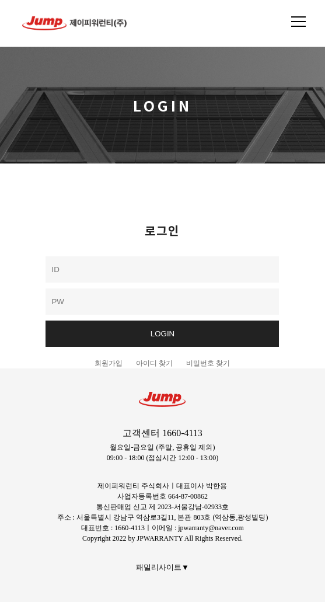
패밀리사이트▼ (162, 567)
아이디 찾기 (154, 363)
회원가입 (109, 363)
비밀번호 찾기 (208, 363)
